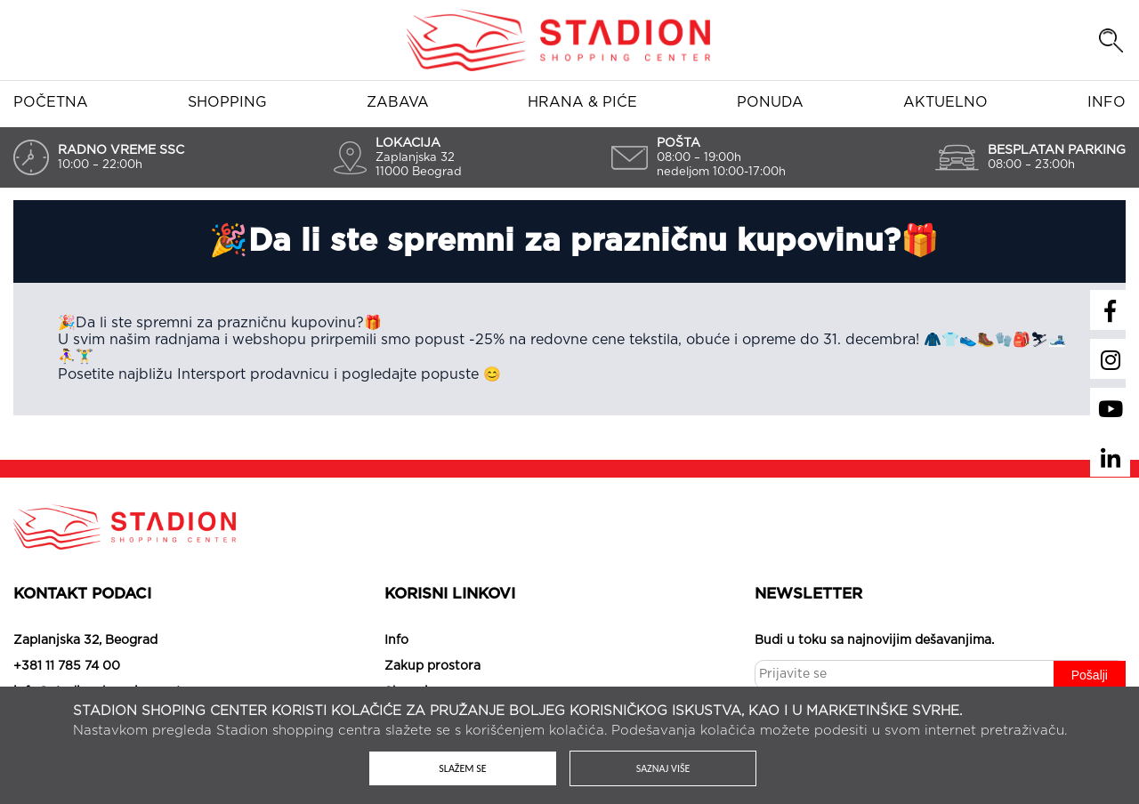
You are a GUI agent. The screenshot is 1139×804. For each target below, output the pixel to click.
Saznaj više (663, 768)
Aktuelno (945, 102)
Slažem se (462, 768)
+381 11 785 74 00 (66, 666)
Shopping (227, 102)
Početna (50, 102)
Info (1106, 102)
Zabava (398, 102)
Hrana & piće (582, 102)
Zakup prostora (432, 666)
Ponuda (770, 102)
